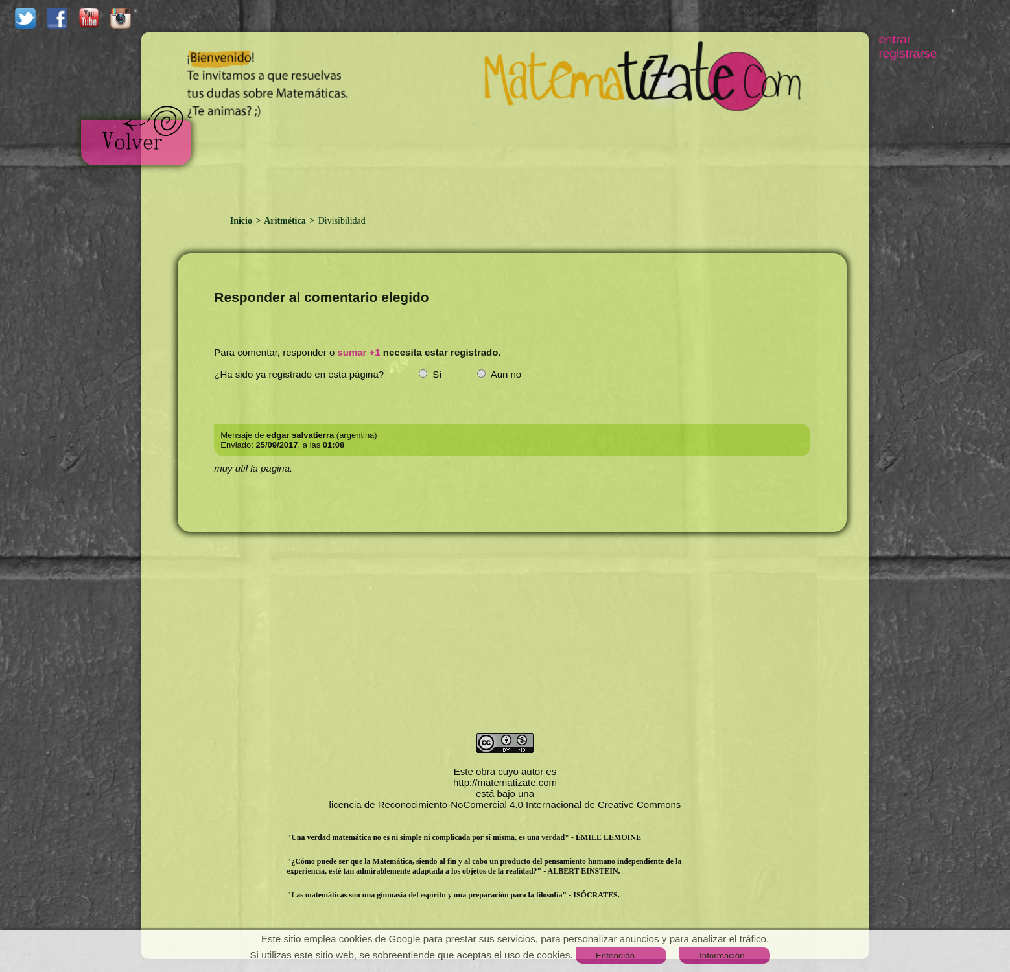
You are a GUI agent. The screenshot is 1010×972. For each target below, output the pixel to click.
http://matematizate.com (505, 782)
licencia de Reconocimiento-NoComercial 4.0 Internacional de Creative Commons (505, 804)
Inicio (242, 221)
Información (722, 955)
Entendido (615, 955)
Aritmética (285, 221)
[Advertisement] (505, 161)
